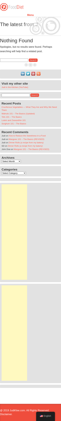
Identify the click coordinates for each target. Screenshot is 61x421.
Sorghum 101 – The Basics (14, 123)
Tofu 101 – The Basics (12, 117)
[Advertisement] (14, 232)
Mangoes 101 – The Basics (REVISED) (26, 139)
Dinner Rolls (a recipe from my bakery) (26, 142)
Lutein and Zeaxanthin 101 (14, 120)
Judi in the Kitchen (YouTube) (15, 87)
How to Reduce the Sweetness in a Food (27, 136)
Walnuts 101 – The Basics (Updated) (18, 113)
